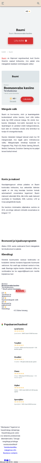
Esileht (4, 52)
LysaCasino (19, 329)
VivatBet (17, 357)
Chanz (16, 371)
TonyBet (17, 343)
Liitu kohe (20, 40)
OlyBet (17, 385)
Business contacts (10, 453)
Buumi (4, 58)
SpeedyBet (18, 400)
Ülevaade (13, 101)
